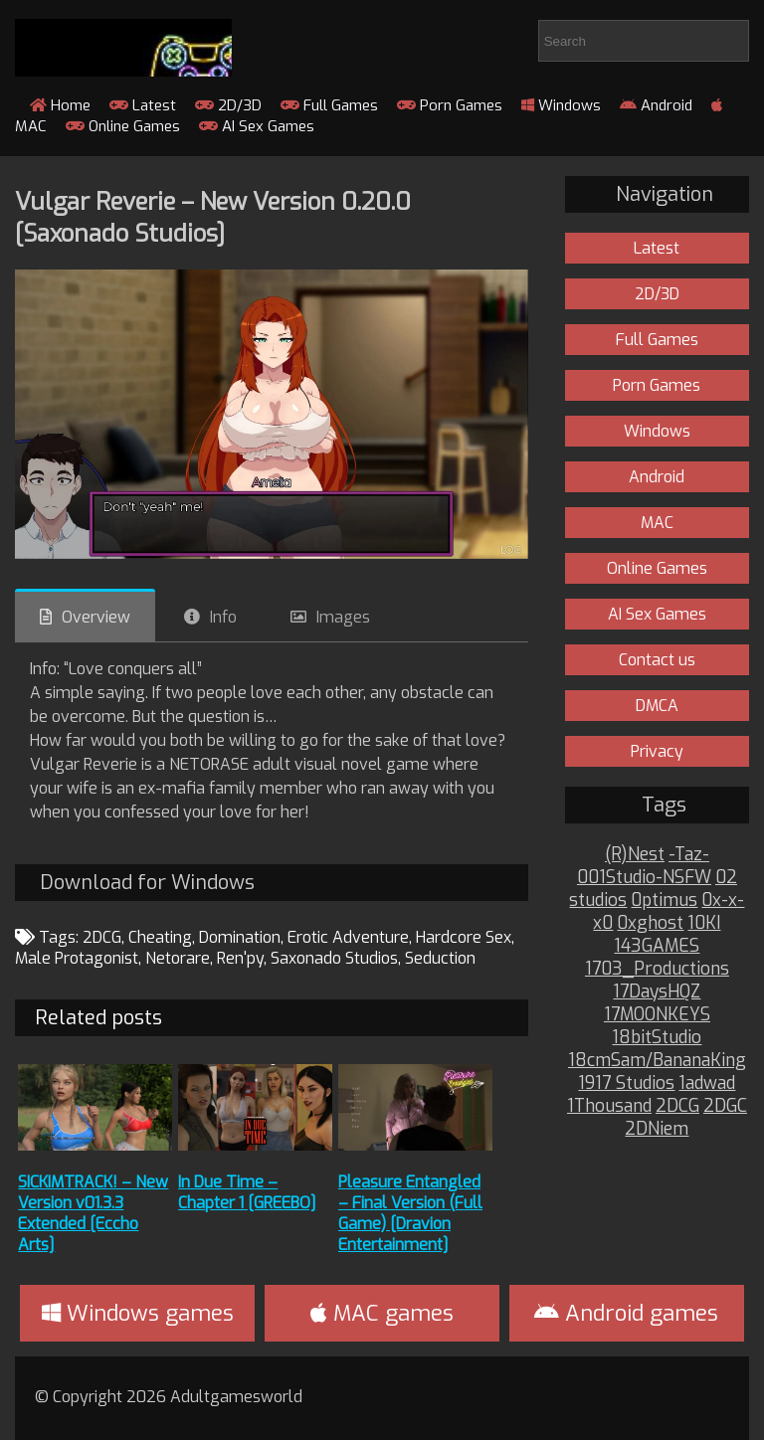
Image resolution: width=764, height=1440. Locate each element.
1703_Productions (657, 969)
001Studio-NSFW (644, 877)
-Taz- (688, 854)
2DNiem (656, 1129)
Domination (240, 937)
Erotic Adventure (348, 937)
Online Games (123, 126)
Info (223, 617)
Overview (96, 617)
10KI (703, 923)
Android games (626, 1313)
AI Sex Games (256, 126)
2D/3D (228, 105)
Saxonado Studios (334, 958)
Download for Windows (147, 882)
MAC (657, 522)
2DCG (102, 937)
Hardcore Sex (463, 937)
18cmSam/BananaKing (657, 1060)
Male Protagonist (76, 958)
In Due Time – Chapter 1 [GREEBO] (247, 1192)
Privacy (657, 751)
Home (60, 105)
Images (343, 617)
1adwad (706, 1083)
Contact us (657, 659)
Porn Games (449, 105)
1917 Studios (626, 1083)
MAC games (382, 1313)
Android (656, 105)
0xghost (650, 923)
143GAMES (656, 946)
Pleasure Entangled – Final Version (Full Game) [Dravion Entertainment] (410, 1213)
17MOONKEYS (657, 1014)
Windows (561, 105)
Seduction (440, 958)
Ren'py (240, 958)
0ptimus (664, 900)
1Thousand (609, 1106)
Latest (142, 105)
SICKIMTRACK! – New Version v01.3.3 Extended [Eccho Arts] (93, 1213)
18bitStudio (656, 1037)
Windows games (138, 1313)
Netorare (177, 958)
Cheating (160, 937)
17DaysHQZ (656, 992)
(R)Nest (635, 854)
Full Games (329, 105)
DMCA (657, 705)
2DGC (725, 1106)
